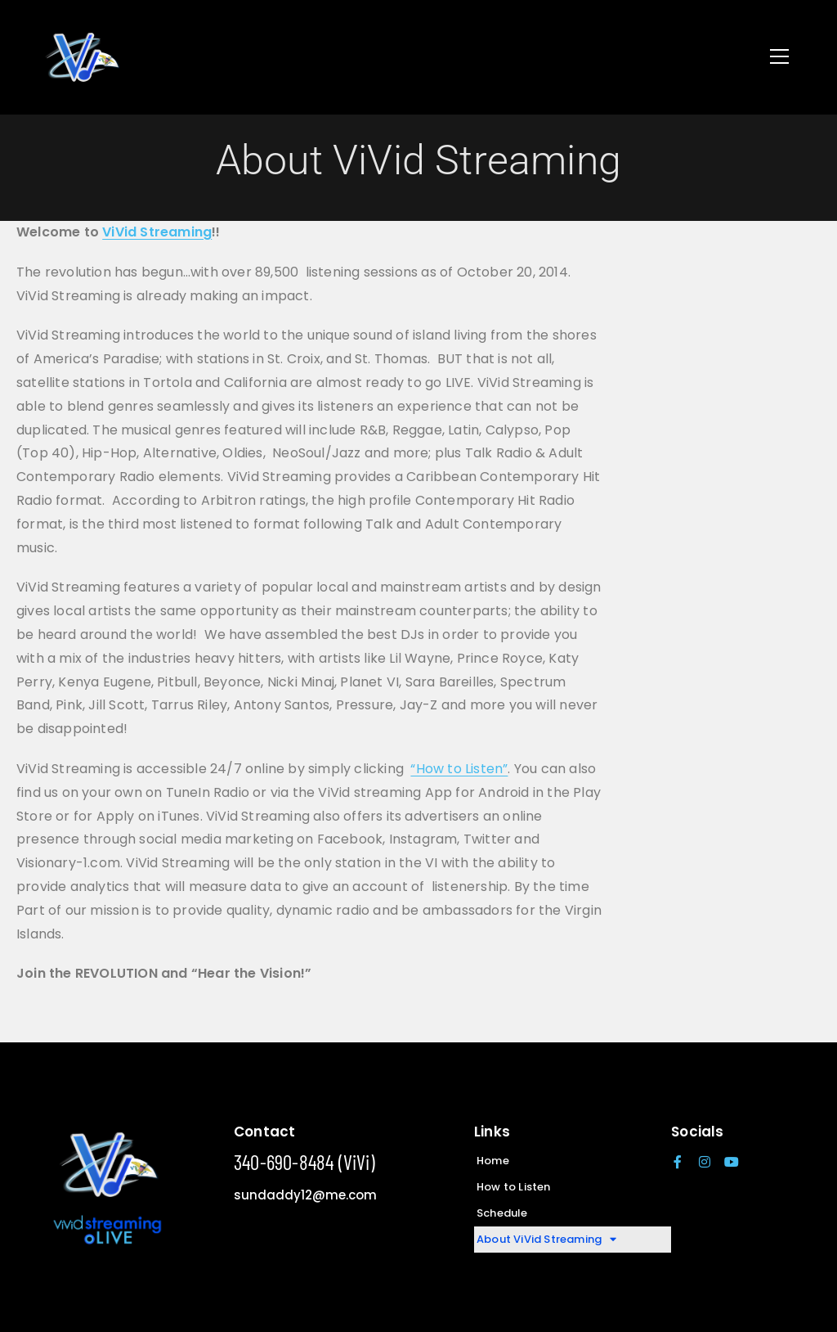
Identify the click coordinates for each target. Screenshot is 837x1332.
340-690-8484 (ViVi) (304, 1162)
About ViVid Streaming (546, 1239)
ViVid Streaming (157, 232)
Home (493, 1160)
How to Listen (514, 1187)
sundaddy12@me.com (305, 1195)
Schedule (502, 1213)
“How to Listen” (459, 768)
